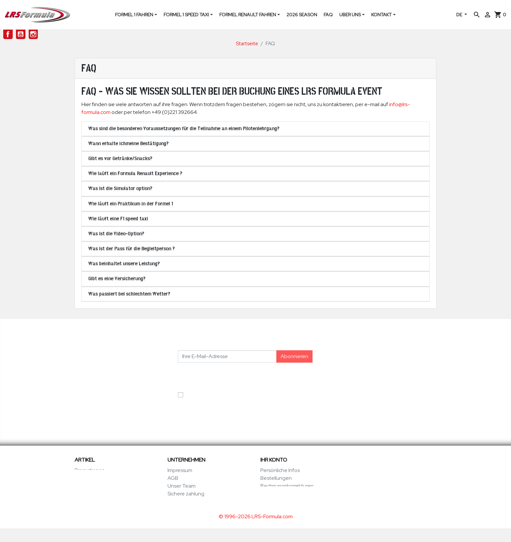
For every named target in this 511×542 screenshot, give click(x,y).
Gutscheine (274, 501)
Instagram (33, 34)
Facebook (8, 34)
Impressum (180, 470)
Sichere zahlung (186, 493)
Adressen (271, 493)
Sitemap (177, 509)
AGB (173, 478)
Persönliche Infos (280, 470)
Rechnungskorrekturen (287, 485)
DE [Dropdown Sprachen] (459, 15)
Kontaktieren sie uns (191, 501)
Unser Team (182, 485)
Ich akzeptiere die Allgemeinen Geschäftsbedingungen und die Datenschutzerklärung (223, 402)
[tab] (255, 129)
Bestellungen (276, 478)
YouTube (20, 34)
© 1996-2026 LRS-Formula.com (256, 530)
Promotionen (90, 470)
